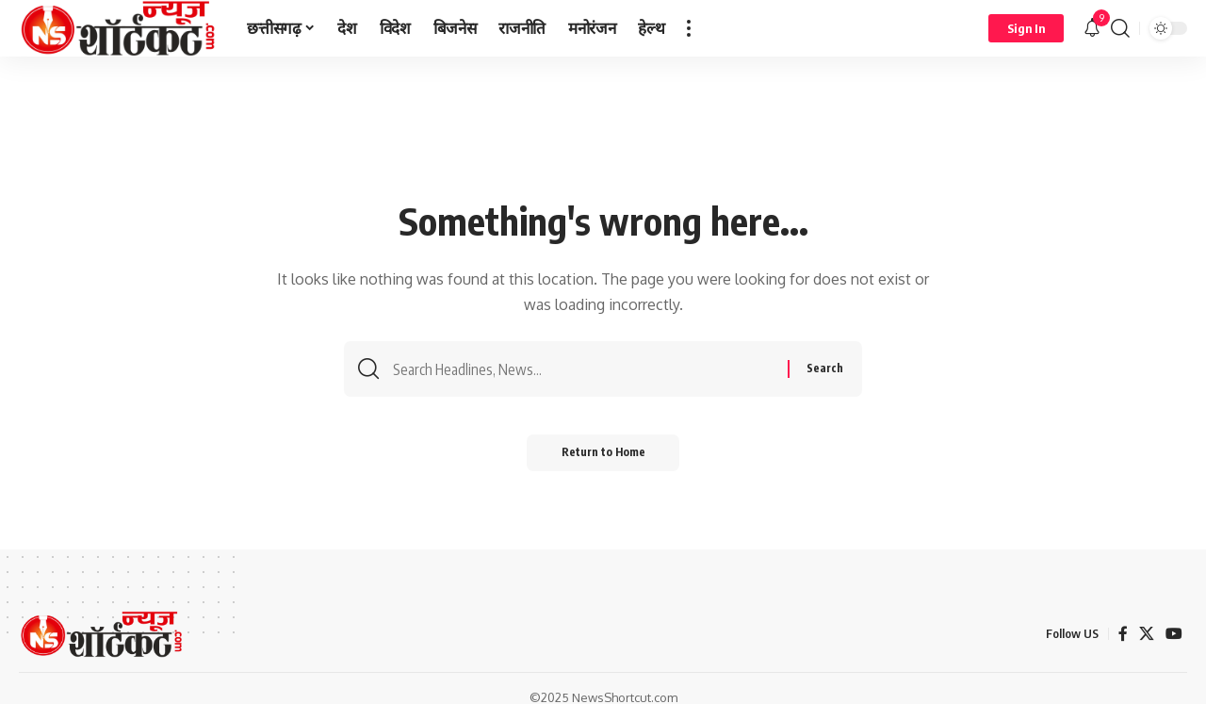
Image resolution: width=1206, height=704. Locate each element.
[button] (689, 28)
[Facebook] (1123, 634)
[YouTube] (1174, 634)
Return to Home (603, 457)
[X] (1146, 634)
